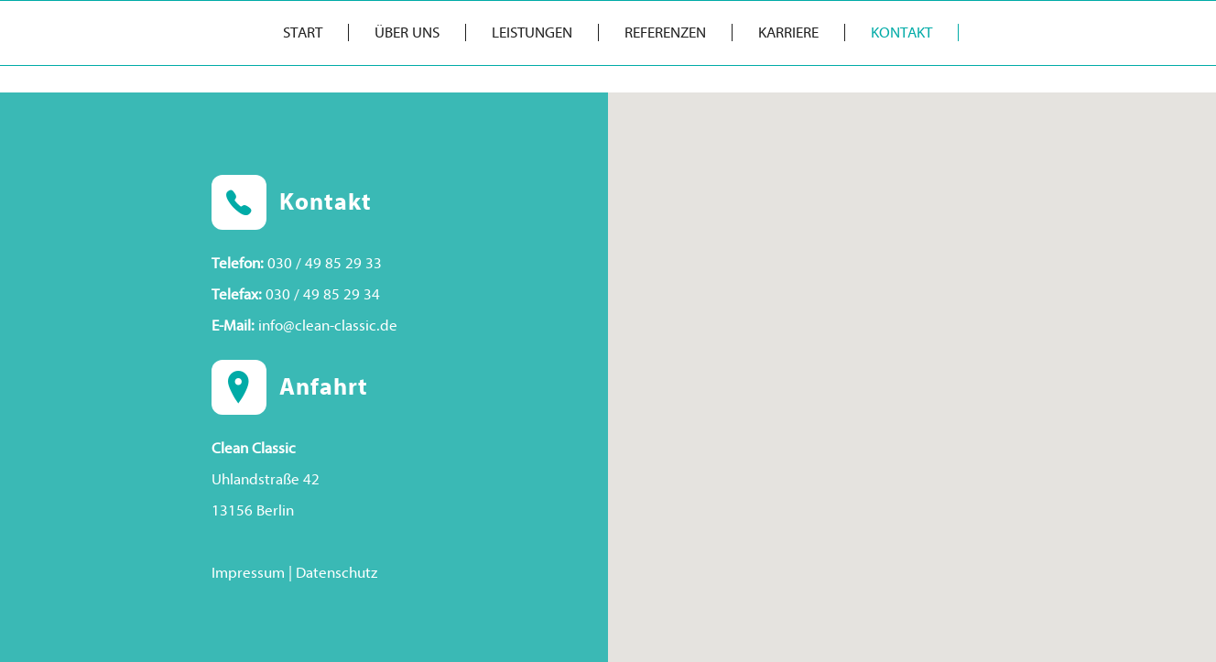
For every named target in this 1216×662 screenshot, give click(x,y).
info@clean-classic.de (327, 325)
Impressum (248, 572)
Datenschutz (336, 572)
